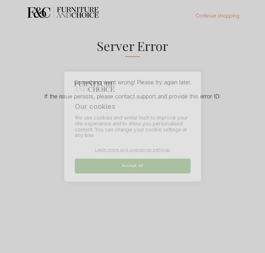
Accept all (133, 165)
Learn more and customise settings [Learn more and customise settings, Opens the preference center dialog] (132, 150)
